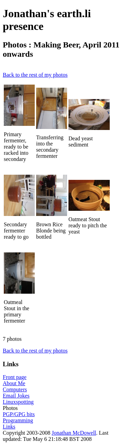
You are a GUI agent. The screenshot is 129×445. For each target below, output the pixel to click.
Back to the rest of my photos (35, 75)
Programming (18, 420)
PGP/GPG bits (19, 414)
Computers (15, 389)
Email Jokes (16, 396)
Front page (14, 377)
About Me (14, 383)
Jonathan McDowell (74, 433)
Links (9, 427)
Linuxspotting (18, 402)
